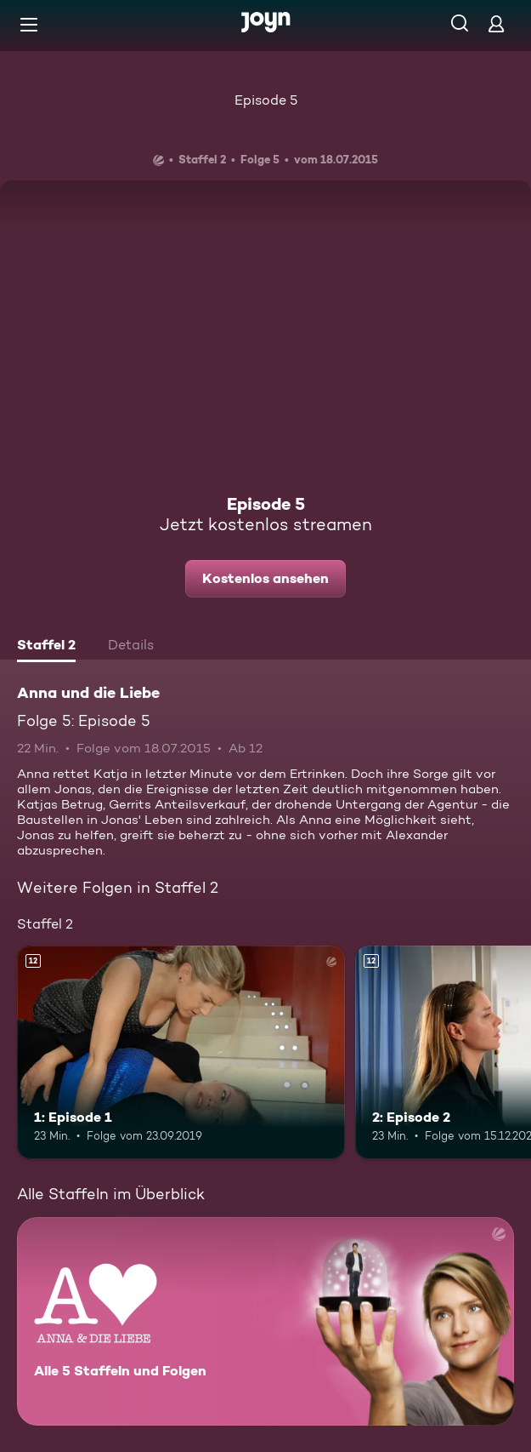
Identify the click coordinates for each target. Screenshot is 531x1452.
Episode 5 (265, 100)
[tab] (46, 647)
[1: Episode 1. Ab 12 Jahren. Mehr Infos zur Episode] (181, 1052)
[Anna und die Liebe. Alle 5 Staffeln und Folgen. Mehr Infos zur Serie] (265, 1321)
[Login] (496, 23)
